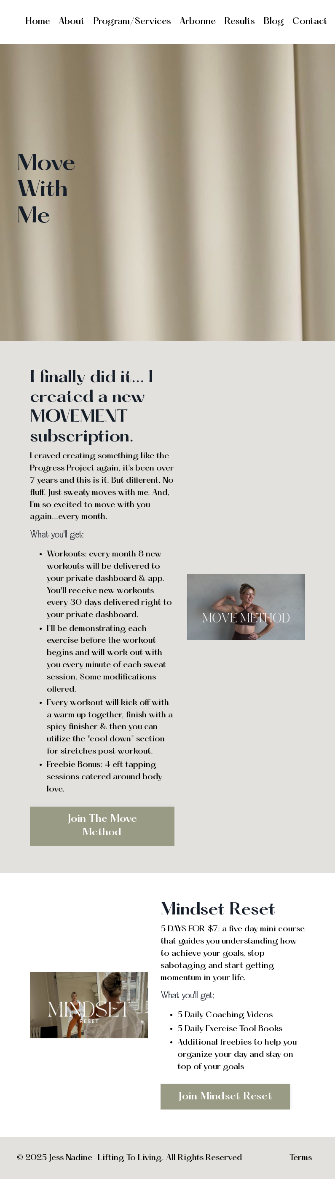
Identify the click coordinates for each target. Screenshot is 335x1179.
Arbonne (198, 22)
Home (37, 22)
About (72, 22)
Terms (300, 1158)
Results (239, 22)
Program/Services (132, 22)
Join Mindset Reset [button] (225, 1096)
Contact (309, 22)
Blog (273, 22)
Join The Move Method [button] (102, 826)
